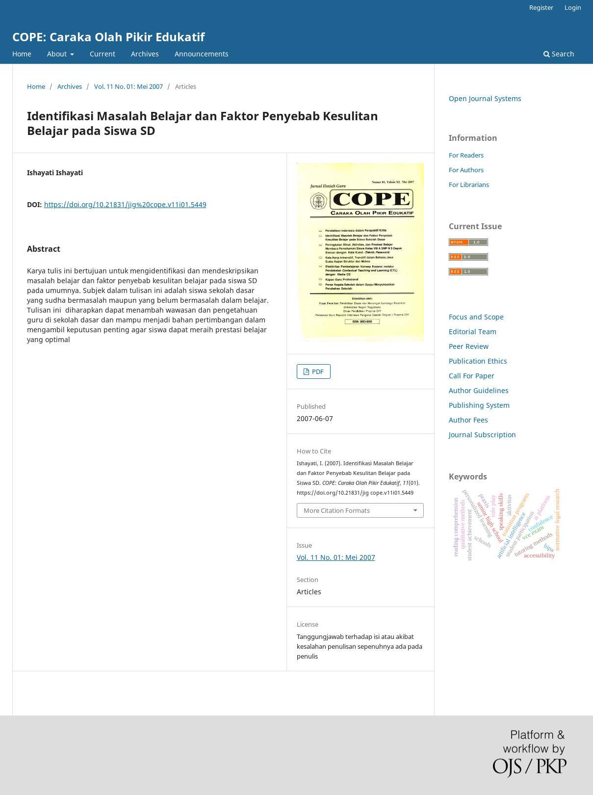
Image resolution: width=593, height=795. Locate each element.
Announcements (202, 53)
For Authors (466, 169)
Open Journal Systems (485, 98)
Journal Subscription (482, 434)
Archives (145, 53)
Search (558, 53)
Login (573, 7)
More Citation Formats (337, 510)
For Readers (466, 155)
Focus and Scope (476, 316)
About (58, 53)
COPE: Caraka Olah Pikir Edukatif (108, 36)
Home (21, 53)
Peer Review (469, 346)
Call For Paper (471, 375)
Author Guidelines (479, 390)
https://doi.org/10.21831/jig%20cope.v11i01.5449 (125, 204)
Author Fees (468, 419)
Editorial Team (472, 331)
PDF (317, 371)
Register (541, 7)
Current (102, 53)
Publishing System (479, 405)
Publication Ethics (478, 361)
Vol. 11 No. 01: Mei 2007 (128, 86)
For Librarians (469, 184)
